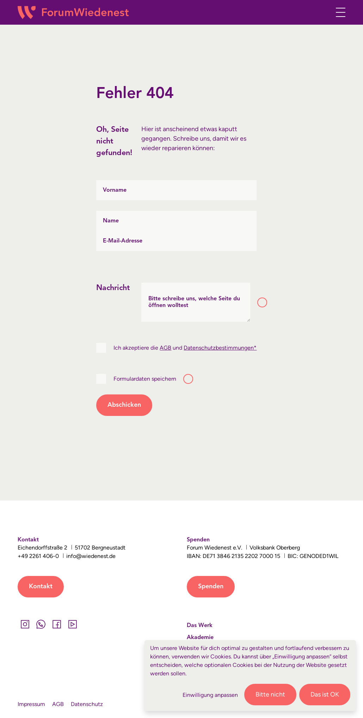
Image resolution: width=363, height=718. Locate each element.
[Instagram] (25, 624)
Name (111, 220)
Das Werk (200, 625)
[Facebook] (56, 624)
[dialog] (250, 675)
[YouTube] (72, 624)
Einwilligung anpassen (210, 695)
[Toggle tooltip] (262, 302)
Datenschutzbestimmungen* (220, 347)
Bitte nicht (270, 694)
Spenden (210, 586)
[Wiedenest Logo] (73, 12)
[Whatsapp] (40, 624)
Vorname (115, 190)
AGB (165, 347)
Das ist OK (324, 694)
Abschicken (124, 405)
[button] (323, 13)
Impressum (31, 704)
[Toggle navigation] (338, 12)
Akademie (200, 637)
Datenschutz (87, 704)
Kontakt (41, 586)
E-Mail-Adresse (122, 241)
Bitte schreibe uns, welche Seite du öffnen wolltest (194, 302)
